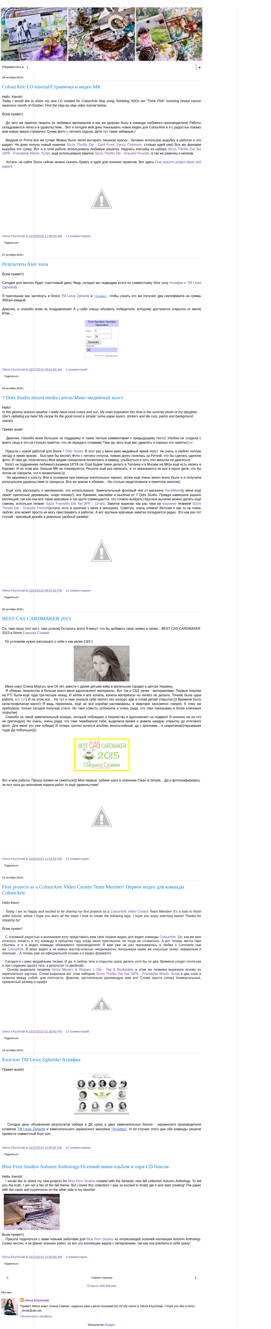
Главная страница (101, 1277)
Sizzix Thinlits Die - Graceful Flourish (122, 153)
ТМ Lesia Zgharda (75, 296)
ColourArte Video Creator (129, 911)
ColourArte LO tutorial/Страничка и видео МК (51, 86)
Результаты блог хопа (25, 264)
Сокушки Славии (36, 633)
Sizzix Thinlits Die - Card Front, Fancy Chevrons (104, 144)
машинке (169, 503)
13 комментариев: (78, 236)
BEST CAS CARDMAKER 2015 (36, 618)
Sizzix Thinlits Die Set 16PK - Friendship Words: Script (138, 974)
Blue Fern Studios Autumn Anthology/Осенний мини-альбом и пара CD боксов (85, 1166)
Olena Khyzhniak (37, 1300)
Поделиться (11, 242)
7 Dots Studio (72, 451)
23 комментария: (78, 859)
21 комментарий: (78, 1031)
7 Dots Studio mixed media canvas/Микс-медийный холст (62, 397)
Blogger (110, 1324)
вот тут (20, 699)
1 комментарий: (77, 369)
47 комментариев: (78, 1147)
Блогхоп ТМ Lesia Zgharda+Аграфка (41, 1059)
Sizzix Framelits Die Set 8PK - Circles (75, 503)
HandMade (173, 490)
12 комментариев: (78, 590)
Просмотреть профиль (36, 1316)
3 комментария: (77, 1257)
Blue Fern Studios (81, 1181)
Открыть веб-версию (101, 1285)
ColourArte (168, 937)
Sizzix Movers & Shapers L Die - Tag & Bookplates (93, 969)
